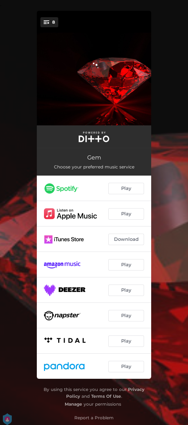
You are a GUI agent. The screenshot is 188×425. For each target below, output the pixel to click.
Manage (73, 404)
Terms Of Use (106, 396)
